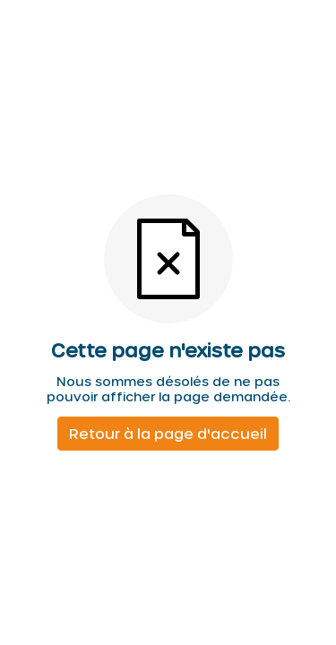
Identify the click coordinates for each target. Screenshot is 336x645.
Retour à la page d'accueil (168, 433)
